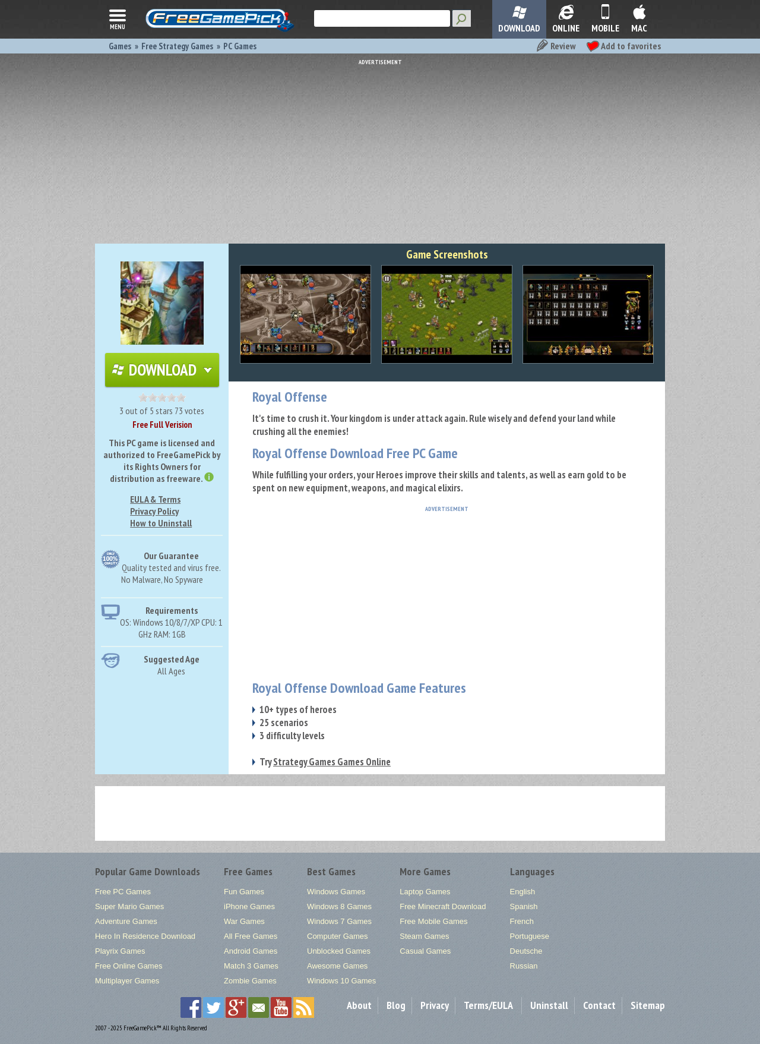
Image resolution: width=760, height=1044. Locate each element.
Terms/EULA (488, 1005)
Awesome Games (337, 965)
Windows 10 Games (341, 980)
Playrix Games (120, 951)
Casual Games (425, 951)
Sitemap (648, 1005)
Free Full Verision (162, 424)
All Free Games (250, 936)
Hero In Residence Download (145, 936)
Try (325, 761)
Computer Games (337, 936)
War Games (244, 921)
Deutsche (526, 951)
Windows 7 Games (339, 921)
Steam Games (424, 936)
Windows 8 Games (339, 906)
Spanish (524, 906)
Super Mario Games (129, 906)
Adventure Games (126, 921)
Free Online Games (128, 965)
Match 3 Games (251, 965)
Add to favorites (623, 46)
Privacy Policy (154, 511)
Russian (524, 965)
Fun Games (244, 891)
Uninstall (549, 1005)
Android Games (250, 951)
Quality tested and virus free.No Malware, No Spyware (171, 573)
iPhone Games (249, 906)
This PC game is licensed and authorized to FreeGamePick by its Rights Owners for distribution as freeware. (161, 460)
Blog (396, 1005)
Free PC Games (123, 891)
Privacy (434, 1005)
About (359, 1005)
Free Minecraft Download (443, 906)
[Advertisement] (380, 148)
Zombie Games (250, 980)
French (522, 921)
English (523, 891)
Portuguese (530, 936)
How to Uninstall (161, 523)
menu (117, 18)
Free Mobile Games (433, 921)
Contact (599, 1005)
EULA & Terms (155, 499)
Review (555, 46)
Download (162, 369)
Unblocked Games (338, 951)
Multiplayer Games (127, 980)
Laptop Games (425, 891)
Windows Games (336, 891)
